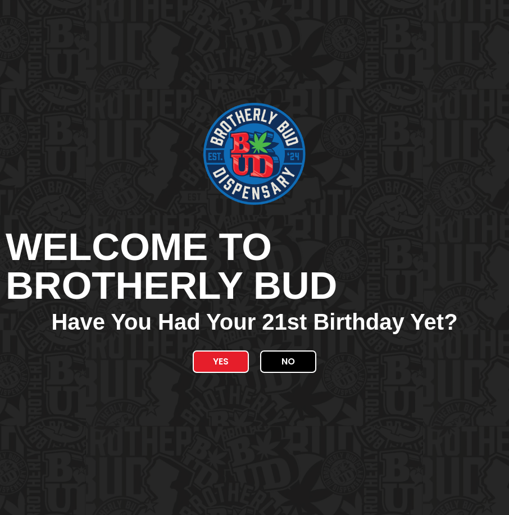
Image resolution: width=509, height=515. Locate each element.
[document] (254, 257)
